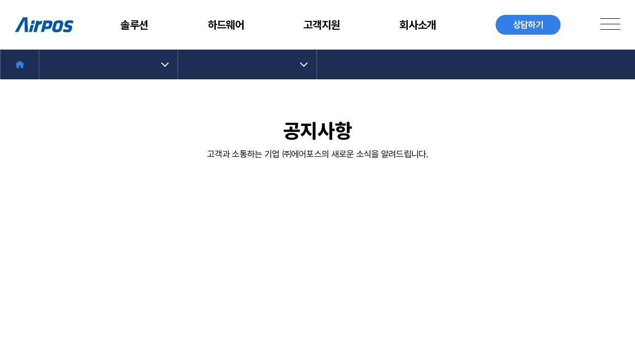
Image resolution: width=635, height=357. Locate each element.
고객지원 (322, 24)
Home (19, 64)
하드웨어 (226, 24)
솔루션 (134, 24)
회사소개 (417, 24)
